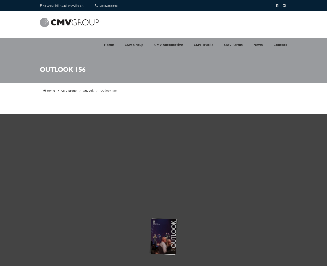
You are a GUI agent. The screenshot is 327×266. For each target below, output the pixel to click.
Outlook (88, 91)
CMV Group (69, 91)
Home (51, 91)
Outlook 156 (108, 91)
